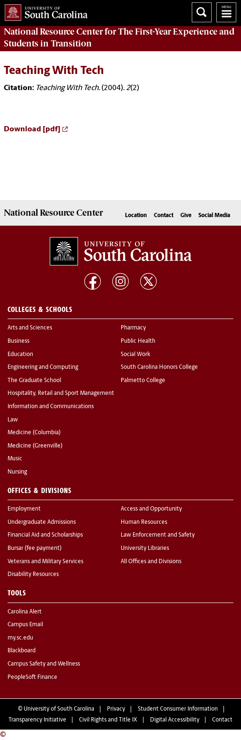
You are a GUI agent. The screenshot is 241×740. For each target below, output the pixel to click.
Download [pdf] (32, 129)
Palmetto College (143, 381)
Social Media (214, 216)
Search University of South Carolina (202, 12)
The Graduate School (34, 381)
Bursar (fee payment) (35, 548)
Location (136, 216)
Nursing (17, 472)
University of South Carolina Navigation (226, 12)
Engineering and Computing (43, 367)
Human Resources (144, 522)
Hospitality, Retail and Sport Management (61, 393)
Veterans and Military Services (45, 562)
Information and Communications (51, 407)
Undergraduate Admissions (42, 522)
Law (13, 420)
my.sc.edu (20, 638)
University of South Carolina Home (44, 10)
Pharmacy (133, 328)
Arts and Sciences (30, 328)
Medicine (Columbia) (34, 433)
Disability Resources (33, 574)
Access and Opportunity (151, 509)
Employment (24, 509)
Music (15, 459)
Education (20, 354)
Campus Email (25, 625)
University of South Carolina (59, 709)
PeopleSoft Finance (32, 677)
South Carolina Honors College (159, 367)
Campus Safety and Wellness (44, 664)
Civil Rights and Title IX (108, 720)
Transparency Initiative (37, 720)
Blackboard (22, 651)
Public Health (138, 341)
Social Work (135, 354)
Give (185, 216)
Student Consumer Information (178, 709)
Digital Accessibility (174, 720)
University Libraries (145, 548)
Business (18, 341)
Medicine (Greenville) (35, 446)
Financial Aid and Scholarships (45, 535)
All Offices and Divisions (151, 562)
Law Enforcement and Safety (158, 535)
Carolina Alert (25, 612)
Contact (163, 216)
